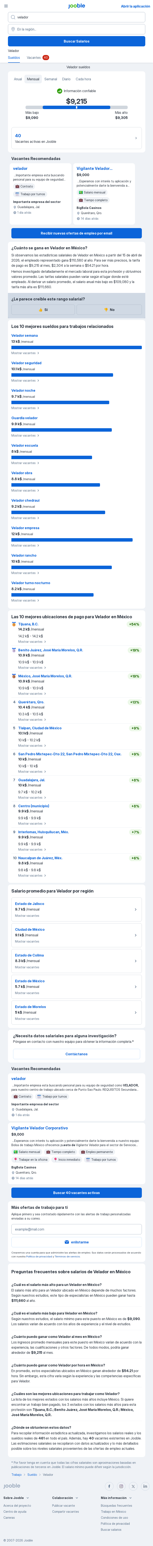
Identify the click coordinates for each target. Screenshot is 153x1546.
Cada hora (83, 79)
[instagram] (121, 1486)
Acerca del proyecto (17, 1505)
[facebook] (109, 1486)
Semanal (50, 79)
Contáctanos (76, 1054)
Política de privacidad (39, 1256)
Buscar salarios (111, 1529)
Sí (43, 309)
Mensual (33, 79)
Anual (18, 79)
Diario (66, 79)
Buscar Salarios (76, 41)
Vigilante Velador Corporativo (93, 168)
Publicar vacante (63, 1505)
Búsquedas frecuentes (116, 1505)
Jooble (28, 1540)
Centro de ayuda (14, 1511)
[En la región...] (76, 29)
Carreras (9, 1517)
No (109, 309)
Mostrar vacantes (25, 353)
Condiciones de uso (114, 1517)
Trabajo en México (113, 1511)
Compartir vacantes (65, 1511)
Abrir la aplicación (135, 6)
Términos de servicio (67, 1256)
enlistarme (76, 1242)
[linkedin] (145, 1486)
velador (20, 168)
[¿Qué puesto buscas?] (76, 17)
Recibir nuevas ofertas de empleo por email (76, 233)
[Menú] (6, 6)
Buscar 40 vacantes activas (76, 1193)
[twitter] (133, 1486)
